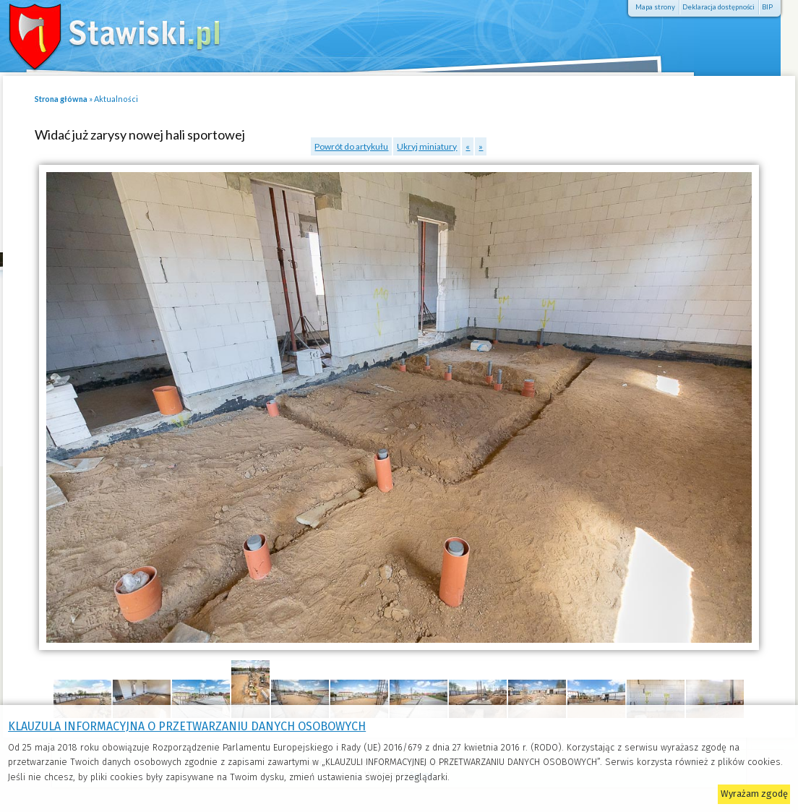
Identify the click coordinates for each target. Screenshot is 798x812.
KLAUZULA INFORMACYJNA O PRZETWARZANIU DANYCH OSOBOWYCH (187, 726)
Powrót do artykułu (351, 146)
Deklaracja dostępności (718, 7)
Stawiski (104, 32)
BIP (767, 7)
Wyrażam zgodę (754, 793)
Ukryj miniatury (427, 146)
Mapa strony (655, 7)
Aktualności (116, 98)
